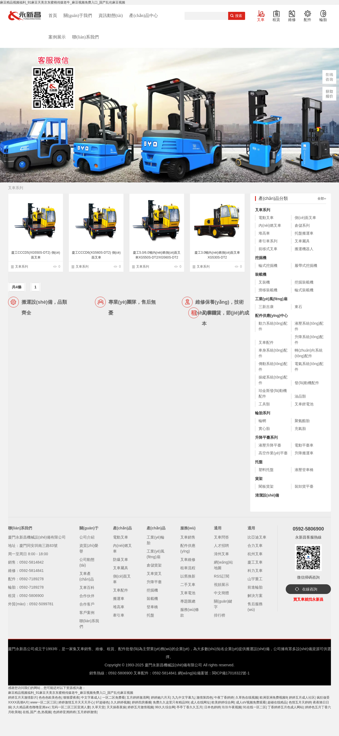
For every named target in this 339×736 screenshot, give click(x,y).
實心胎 (264, 428)
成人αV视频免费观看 (251, 702)
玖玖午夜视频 (231, 707)
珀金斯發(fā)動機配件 (273, 393)
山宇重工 (255, 579)
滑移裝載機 (268, 290)
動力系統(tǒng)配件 (273, 326)
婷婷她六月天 (160, 697)
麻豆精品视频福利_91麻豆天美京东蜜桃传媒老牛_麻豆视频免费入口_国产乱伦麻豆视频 (62, 2)
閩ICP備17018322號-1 (231, 673)
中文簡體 (221, 593)
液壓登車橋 (304, 470)
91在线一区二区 (254, 707)
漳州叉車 (221, 554)
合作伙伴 (86, 596)
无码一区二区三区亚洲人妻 (70, 707)
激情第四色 (204, 697)
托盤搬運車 (304, 233)
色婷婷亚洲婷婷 (64, 712)
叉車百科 (86, 587)
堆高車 (264, 233)
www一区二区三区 (43, 702)
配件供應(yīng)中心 (271, 315)
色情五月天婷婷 (300, 702)
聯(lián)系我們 (85, 37)
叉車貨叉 (154, 573)
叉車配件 (266, 342)
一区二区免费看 (113, 697)
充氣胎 (300, 428)
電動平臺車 (304, 445)
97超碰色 (102, 702)
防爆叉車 (120, 559)
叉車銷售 (187, 537)
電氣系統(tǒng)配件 (309, 366)
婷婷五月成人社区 (302, 697)
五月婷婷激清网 (137, 697)
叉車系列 (21, 266)
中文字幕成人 (90, 697)
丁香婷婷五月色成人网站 (285, 707)
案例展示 (57, 37)
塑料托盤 (266, 470)
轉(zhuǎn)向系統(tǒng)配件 (309, 353)
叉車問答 (221, 537)
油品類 (300, 396)
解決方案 (255, 595)
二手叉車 (187, 584)
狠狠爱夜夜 (71, 697)
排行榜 (219, 615)
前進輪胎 (255, 587)
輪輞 (262, 421)
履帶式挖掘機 (306, 265)
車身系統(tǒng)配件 (273, 353)
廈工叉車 (255, 562)
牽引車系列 (268, 241)
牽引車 (118, 615)
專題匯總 (187, 601)
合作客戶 (86, 604)
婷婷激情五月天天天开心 (76, 702)
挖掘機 (260, 258)
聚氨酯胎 (302, 421)
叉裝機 (264, 282)
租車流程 (187, 568)
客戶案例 (86, 612)
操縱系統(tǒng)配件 (273, 380)
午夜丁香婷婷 (224, 697)
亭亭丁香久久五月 (189, 707)
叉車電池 (187, 593)
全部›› (321, 198)
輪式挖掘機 (268, 265)
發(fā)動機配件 (307, 383)
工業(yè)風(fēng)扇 (271, 299)
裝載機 (260, 274)
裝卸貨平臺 (304, 486)
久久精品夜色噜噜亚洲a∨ (31, 707)
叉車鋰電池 (304, 404)
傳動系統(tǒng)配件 (273, 366)
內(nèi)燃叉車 (270, 225)
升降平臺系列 (266, 437)
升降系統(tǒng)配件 (309, 340)
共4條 (17, 287)
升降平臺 (154, 582)
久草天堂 (98, 707)
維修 (292, 19)
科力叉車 (255, 570)
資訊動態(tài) (110, 15)
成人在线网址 (200, 702)
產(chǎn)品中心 (143, 15)
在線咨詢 (309, 589)
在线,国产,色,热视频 (37, 712)
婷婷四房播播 (141, 702)
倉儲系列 (302, 225)
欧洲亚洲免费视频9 (273, 697)
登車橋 (152, 607)
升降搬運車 (304, 453)
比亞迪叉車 (257, 537)
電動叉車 (266, 217)
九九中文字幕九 (183, 697)
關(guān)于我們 (77, 15)
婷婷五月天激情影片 (22, 697)
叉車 (260, 19)
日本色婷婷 (212, 707)
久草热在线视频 (246, 697)
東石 (298, 307)
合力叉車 (255, 545)
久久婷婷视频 (120, 702)
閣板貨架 (266, 486)
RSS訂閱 (221, 576)
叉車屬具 (302, 241)
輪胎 (323, 19)
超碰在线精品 (277, 702)
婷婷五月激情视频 (140, 707)
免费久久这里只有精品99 (171, 702)
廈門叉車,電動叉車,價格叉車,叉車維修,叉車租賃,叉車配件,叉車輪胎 (24, 15)
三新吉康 (266, 307)
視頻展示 (221, 584)
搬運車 (118, 598)
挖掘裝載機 (304, 282)
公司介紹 (86, 537)
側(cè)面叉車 (305, 217)
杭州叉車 (255, 554)
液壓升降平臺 (270, 445)
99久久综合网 (165, 707)
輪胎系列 (262, 413)
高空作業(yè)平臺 (273, 453)
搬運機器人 (304, 249)
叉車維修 (187, 559)
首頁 (52, 15)
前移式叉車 (268, 249)
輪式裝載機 (304, 290)
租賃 (276, 19)
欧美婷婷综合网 (222, 702)
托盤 (259, 462)
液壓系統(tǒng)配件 (309, 326)
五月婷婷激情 (87, 712)
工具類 (264, 404)
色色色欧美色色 (50, 697)
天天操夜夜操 (116, 707)
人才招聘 (221, 545)
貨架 (259, 478)
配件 (307, 19)
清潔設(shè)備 (267, 495)
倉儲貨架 (154, 565)
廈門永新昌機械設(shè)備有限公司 (173, 665)
